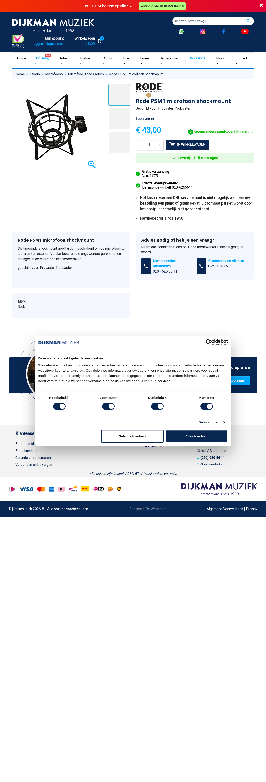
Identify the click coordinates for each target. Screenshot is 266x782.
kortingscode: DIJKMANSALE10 (162, 6)
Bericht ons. (221, 132)
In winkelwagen (187, 144)
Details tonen (209, 422)
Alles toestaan (196, 436)
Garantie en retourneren (33, 458)
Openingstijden (211, 465)
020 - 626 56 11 (165, 271)
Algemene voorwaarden (33, 472)
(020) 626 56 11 (212, 458)
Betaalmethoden (27, 451)
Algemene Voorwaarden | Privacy (232, 615)
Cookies (21, 527)
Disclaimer (23, 492)
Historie (77, 451)
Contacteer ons (27, 548)
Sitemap (77, 465)
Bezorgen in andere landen (35, 541)
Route (204, 472)
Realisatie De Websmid (147, 615)
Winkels (77, 472)
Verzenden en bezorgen (33, 465)
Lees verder (145, 119)
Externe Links (25, 555)
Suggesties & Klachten (32, 506)
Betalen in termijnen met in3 (36, 534)
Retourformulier (27, 520)
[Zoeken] (213, 21)
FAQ (18, 479)
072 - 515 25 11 (220, 266)
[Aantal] (149, 145)
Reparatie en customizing (34, 486)
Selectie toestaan (132, 436)
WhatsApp (23, 513)
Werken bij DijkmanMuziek (91, 458)
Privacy (21, 499)
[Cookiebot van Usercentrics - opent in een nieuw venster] (209, 342)
